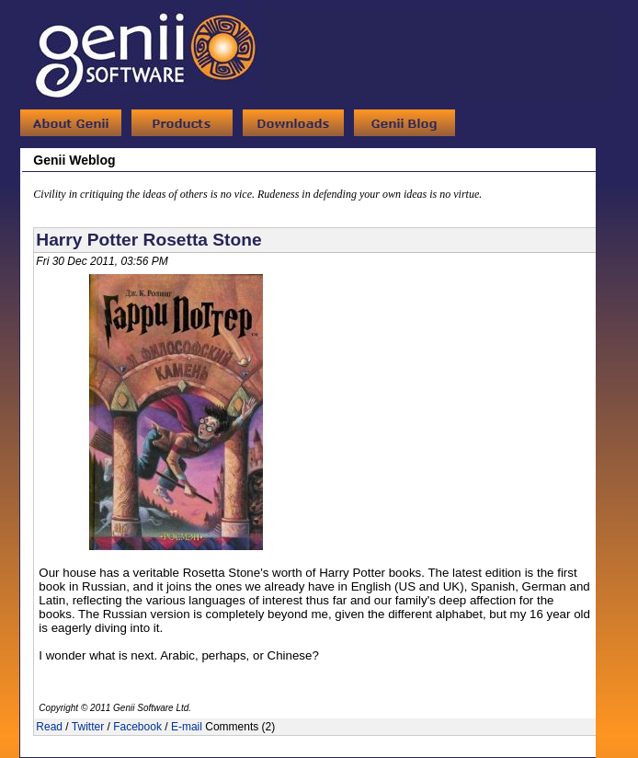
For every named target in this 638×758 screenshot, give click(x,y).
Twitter (88, 726)
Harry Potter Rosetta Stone (148, 239)
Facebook (137, 726)
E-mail (186, 726)
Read (49, 726)
